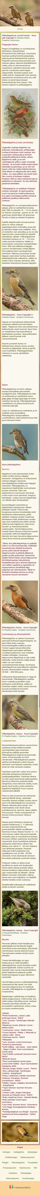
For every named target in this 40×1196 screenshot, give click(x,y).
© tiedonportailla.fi (20, 1187)
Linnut (20, 29)
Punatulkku (33, 1162)
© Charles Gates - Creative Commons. (16, 39)
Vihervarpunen (12, 1178)
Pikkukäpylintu (18, 1162)
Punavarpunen (9, 1168)
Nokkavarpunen (27, 1157)
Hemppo (6, 1152)
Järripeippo (32, 1152)
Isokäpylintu (18, 1152)
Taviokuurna (24, 1168)
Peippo (5, 1162)
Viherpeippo (26, 1173)
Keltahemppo (11, 1157)
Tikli (35, 1168)
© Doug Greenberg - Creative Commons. (15, 934)
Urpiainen (13, 1173)
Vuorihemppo (28, 1178)
